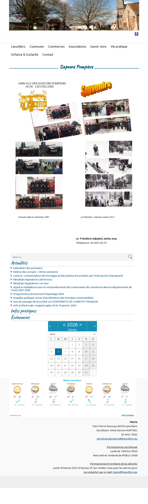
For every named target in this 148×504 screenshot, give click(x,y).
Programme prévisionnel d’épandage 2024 (38, 293)
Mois (52, 334)
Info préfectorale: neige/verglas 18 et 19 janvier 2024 (44, 305)
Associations (77, 46)
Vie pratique (119, 46)
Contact (47, 54)
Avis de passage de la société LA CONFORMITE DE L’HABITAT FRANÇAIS (55, 301)
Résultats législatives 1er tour (31, 283)
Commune (37, 46)
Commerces (56, 46)
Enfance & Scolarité (24, 54)
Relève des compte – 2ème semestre (35, 271)
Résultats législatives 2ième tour (32, 279)
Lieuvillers (18, 46)
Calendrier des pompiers (28, 268)
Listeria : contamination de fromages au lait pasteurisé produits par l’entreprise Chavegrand (68, 275)
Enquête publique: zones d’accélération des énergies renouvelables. (53, 297)
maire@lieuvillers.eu (125, 472)
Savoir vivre (98, 46)
